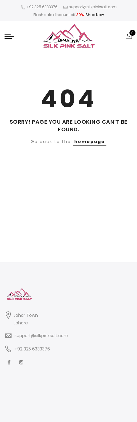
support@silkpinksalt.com (41, 336)
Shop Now (94, 14)
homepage (89, 142)
